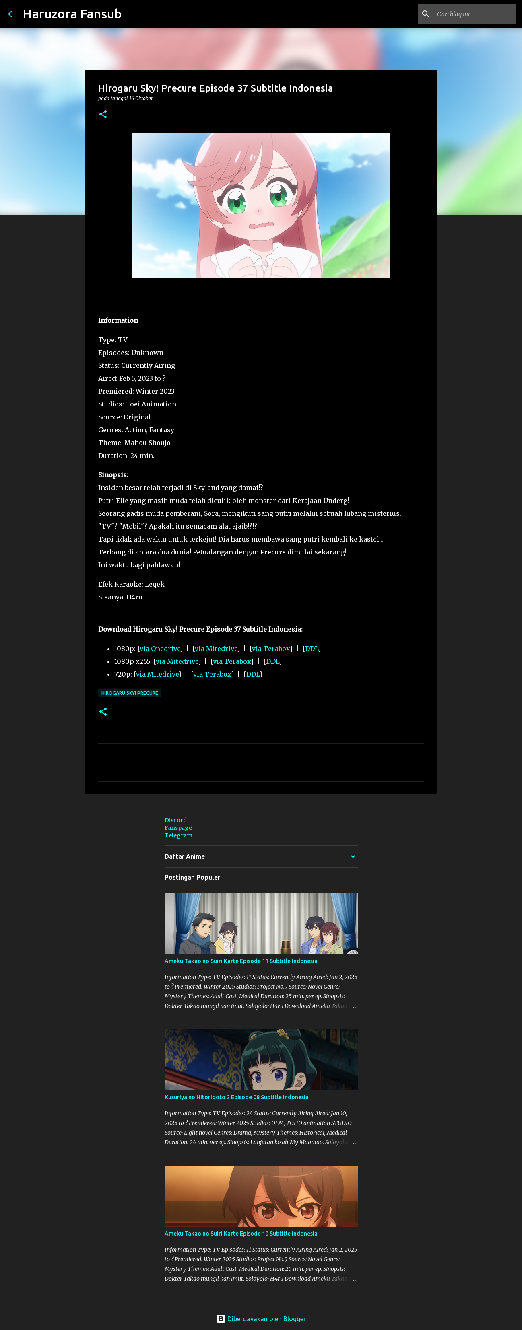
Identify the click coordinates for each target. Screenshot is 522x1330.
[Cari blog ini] (473, 14)
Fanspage (178, 827)
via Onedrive (160, 648)
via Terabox (271, 648)
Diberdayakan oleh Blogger (261, 1318)
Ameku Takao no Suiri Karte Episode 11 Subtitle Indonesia (241, 961)
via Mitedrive (216, 648)
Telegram (178, 835)
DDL (311, 648)
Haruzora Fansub (72, 13)
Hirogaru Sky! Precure (129, 693)
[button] (103, 114)
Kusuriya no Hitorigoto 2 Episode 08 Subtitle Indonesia (237, 1097)
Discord (176, 820)
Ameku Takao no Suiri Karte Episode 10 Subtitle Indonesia (241, 1233)
